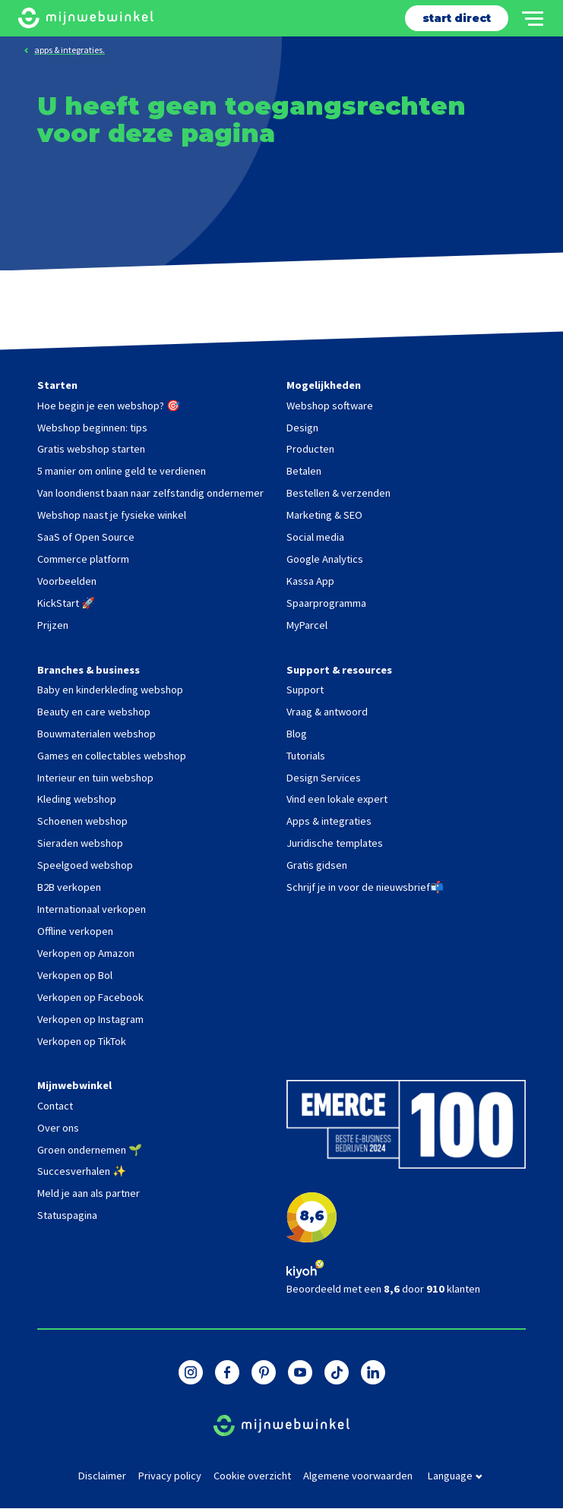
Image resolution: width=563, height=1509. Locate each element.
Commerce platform (83, 559)
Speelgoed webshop (85, 865)
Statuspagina (67, 1215)
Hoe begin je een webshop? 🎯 (108, 405)
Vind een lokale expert (336, 799)
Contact (55, 1106)
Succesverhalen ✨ (81, 1171)
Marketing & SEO (324, 515)
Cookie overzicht (252, 1475)
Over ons (58, 1128)
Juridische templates (334, 843)
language (455, 1476)
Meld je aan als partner (88, 1193)
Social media (315, 537)
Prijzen (52, 625)
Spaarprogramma (326, 603)
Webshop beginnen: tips (92, 427)
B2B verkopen (69, 887)
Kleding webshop (76, 799)
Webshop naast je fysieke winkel (111, 515)
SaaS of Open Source (85, 537)
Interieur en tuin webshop (95, 777)
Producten (310, 449)
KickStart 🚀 (66, 603)
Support (305, 689)
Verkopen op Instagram (90, 1019)
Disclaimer (102, 1475)
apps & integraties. (69, 49)
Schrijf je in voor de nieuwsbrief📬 (365, 887)
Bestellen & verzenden (338, 493)
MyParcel (306, 625)
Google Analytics (324, 559)
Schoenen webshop (82, 821)
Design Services (323, 777)
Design (302, 427)
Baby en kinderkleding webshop (110, 689)
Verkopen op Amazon (85, 953)
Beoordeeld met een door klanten (383, 1289)
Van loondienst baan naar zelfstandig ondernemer (150, 493)
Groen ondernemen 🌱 (89, 1150)
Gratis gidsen (316, 865)
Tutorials (305, 755)
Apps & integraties (329, 821)
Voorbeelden (66, 581)
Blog (296, 733)
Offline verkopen (75, 931)
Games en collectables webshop (111, 755)
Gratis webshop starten (91, 449)
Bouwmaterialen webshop (96, 733)
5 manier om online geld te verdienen (121, 471)
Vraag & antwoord (327, 711)
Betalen (303, 471)
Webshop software (329, 405)
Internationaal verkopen (91, 909)
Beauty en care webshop (93, 711)
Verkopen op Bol (74, 975)
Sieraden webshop (80, 843)
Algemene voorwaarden (358, 1475)
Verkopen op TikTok (81, 1041)
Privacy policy (169, 1475)
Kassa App (310, 581)
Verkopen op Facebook (90, 997)
